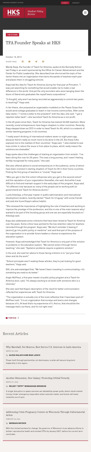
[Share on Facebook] (43, 61)
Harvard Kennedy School (14, 2)
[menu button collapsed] (85, 12)
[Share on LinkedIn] (22, 61)
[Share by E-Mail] (29, 61)
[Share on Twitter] (36, 61)
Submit (65, 3)
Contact (76, 3)
